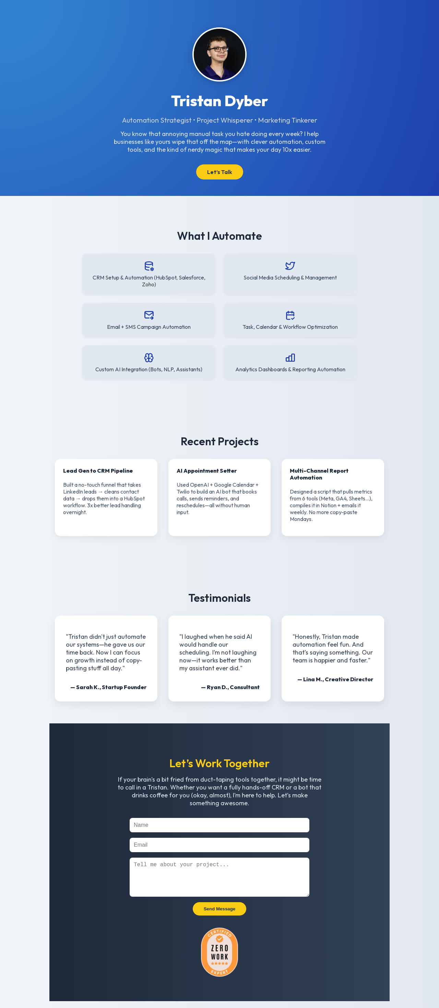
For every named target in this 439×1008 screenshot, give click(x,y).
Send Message (220, 915)
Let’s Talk (219, 172)
